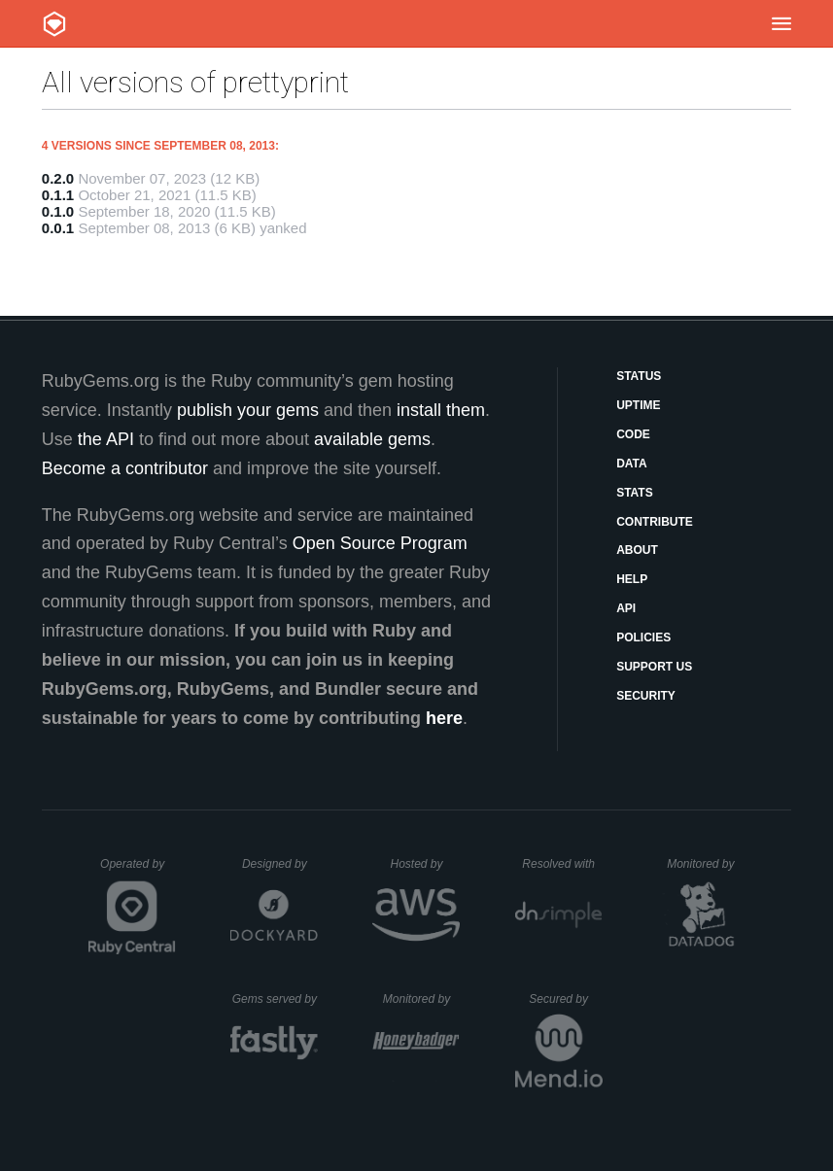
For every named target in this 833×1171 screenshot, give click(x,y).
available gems (372, 439)
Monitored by (706, 864)
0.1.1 (58, 195)
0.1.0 (58, 211)
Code (633, 434)
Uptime (638, 405)
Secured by (565, 999)
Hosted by (425, 864)
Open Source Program (380, 543)
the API (106, 439)
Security (646, 696)
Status (638, 376)
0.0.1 (58, 228)
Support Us (654, 666)
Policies (643, 637)
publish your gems (248, 410)
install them (441, 410)
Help (631, 579)
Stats (634, 492)
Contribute (654, 522)
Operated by (138, 870)
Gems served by (275, 999)
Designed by (280, 864)
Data (631, 463)
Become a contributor (125, 468)
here (444, 718)
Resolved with (562, 864)
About (637, 550)
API (626, 608)
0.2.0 (58, 178)
